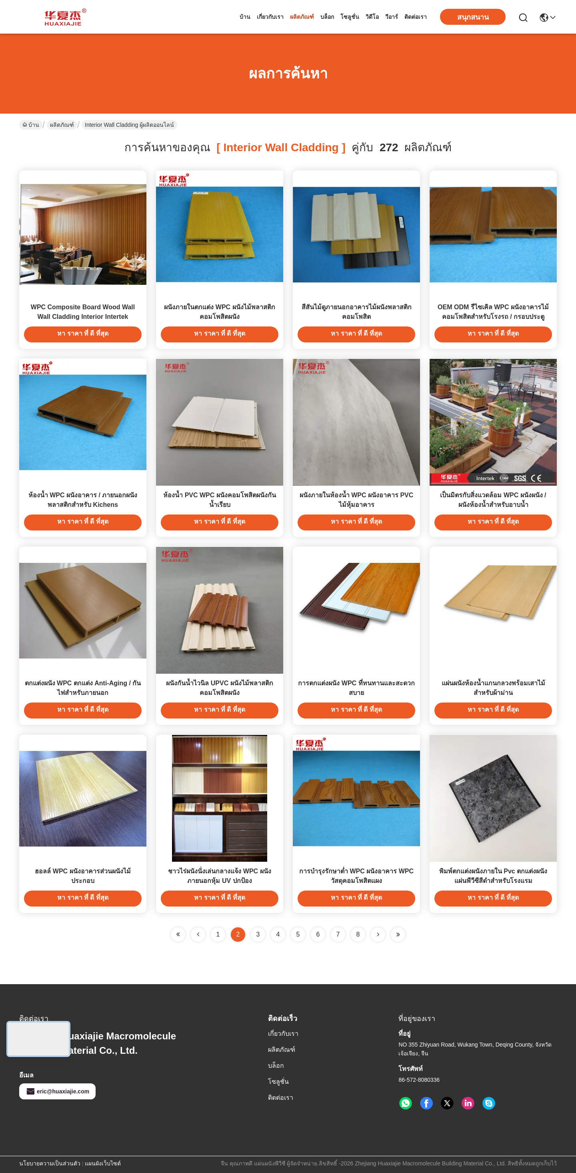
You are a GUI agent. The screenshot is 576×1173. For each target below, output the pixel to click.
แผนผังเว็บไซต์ (103, 1163)
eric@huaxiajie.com (57, 1091)
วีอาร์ (391, 17)
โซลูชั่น (349, 17)
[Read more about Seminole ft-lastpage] (398, 934)
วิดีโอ (372, 17)
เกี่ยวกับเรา (270, 17)
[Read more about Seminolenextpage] (378, 934)
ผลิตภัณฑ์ (302, 17)
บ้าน (245, 17)
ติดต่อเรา (415, 17)
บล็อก (327, 17)
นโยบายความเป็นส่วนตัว (49, 1163)
